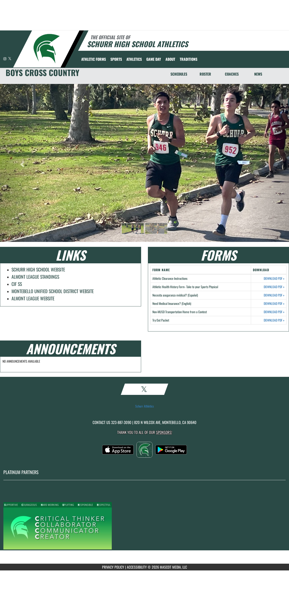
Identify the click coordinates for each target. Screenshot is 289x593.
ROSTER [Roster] (205, 74)
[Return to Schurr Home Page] (46, 48)
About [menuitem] (170, 59)
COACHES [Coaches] (232, 74)
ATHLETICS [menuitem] (134, 59)
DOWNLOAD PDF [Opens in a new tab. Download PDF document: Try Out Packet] (274, 320)
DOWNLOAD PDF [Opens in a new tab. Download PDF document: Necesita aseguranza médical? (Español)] (274, 295)
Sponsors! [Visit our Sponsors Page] (164, 432)
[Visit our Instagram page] (5, 58)
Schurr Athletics (144, 406)
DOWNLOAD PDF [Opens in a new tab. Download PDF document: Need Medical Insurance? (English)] (274, 303)
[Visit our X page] (10, 58)
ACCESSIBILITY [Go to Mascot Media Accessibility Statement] (137, 567)
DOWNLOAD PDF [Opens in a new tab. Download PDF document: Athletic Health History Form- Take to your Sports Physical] (274, 287)
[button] (132, 228)
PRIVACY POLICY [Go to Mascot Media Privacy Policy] (113, 567)
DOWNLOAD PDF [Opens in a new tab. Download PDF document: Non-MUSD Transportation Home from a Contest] (274, 312)
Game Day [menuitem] (153, 59)
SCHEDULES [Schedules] (178, 74)
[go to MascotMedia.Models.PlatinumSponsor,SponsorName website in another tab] (144, 525)
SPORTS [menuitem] (116, 59)
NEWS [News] (258, 74)
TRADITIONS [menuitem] (188, 59)
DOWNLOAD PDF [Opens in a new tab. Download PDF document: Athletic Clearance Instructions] (274, 278)
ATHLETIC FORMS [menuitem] (93, 59)
